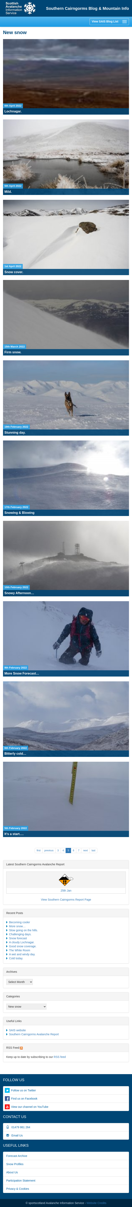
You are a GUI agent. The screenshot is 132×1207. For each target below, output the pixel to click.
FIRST (38, 850)
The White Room (19, 950)
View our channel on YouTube (29, 1106)
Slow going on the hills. (23, 930)
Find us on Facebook (24, 1098)
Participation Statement (20, 1180)
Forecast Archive (16, 1156)
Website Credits (96, 1203)
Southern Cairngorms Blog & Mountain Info (87, 8)
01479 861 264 (18, 1127)
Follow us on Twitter (23, 1090)
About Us (12, 1172)
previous (49, 850)
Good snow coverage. (22, 946)
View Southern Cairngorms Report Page (66, 899)
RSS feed (60, 1057)
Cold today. (16, 958)
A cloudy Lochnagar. (21, 942)
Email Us (14, 1135)
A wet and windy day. (22, 954)
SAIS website (17, 1030)
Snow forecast (18, 938)
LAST (93, 850)
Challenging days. (20, 934)
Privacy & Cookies (17, 1188)
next (85, 850)
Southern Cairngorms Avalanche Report (34, 1034)
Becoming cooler (19, 922)
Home (20, 8)
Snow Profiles (15, 1164)
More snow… (17, 926)
